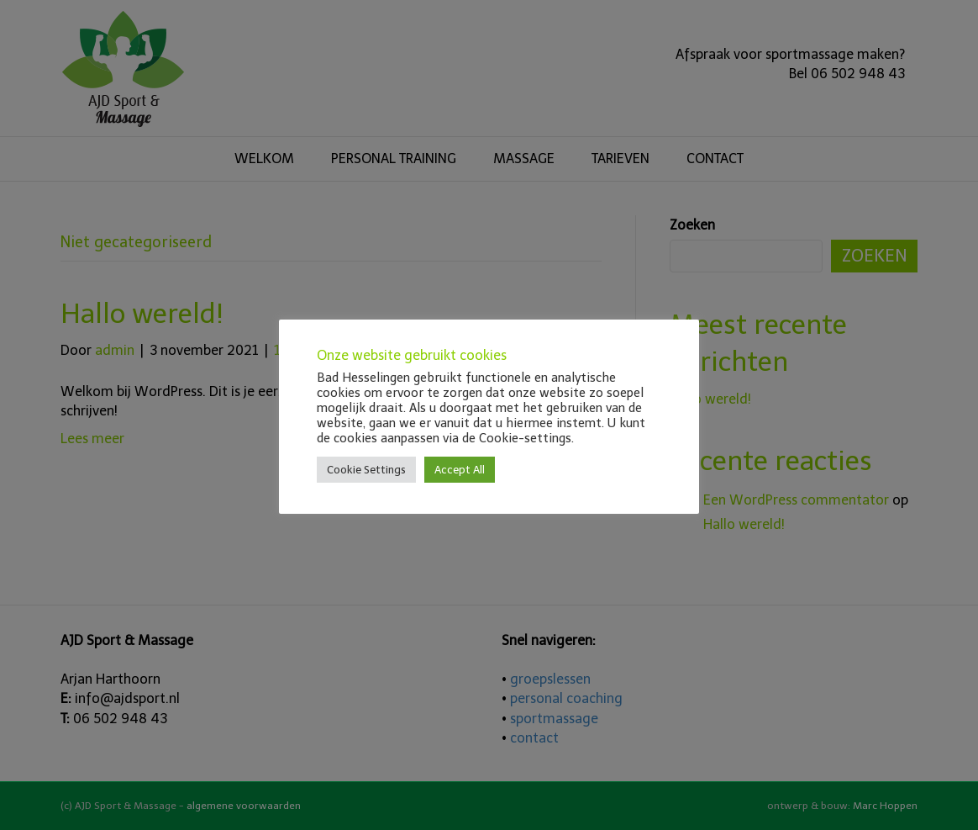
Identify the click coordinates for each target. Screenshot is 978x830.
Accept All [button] (459, 469)
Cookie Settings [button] (366, 469)
